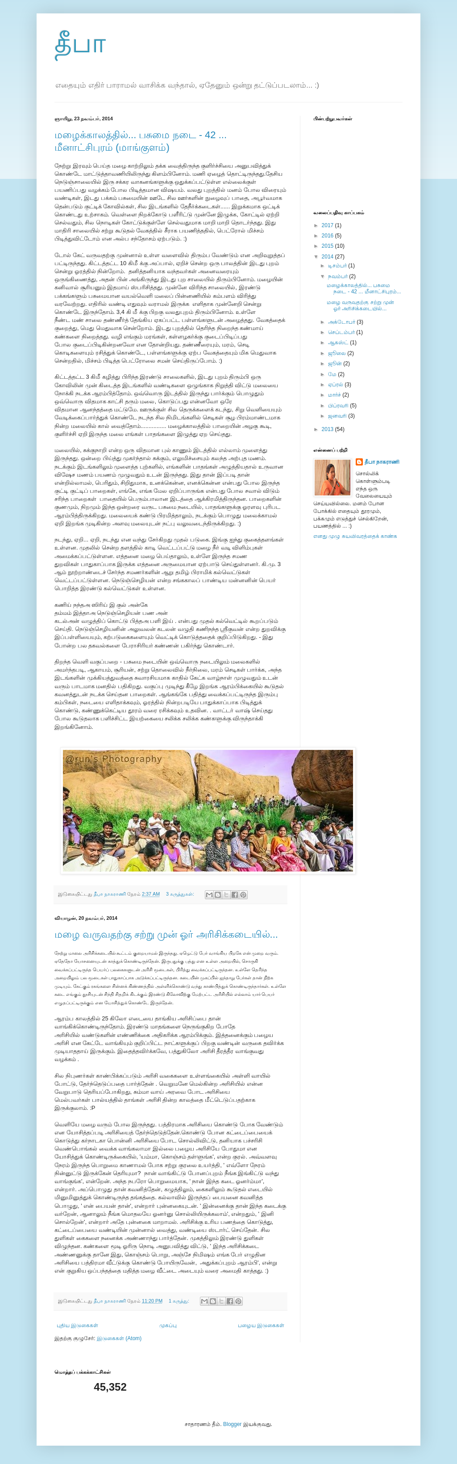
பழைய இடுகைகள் (261, 1325)
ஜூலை (337, 353)
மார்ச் (335, 395)
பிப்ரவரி (339, 405)
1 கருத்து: (180, 1300)
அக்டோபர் (342, 322)
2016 (328, 236)
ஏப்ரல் (336, 384)
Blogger (232, 1424)
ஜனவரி (338, 416)
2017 (328, 225)
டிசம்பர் (338, 265)
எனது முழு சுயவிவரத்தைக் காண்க (355, 536)
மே (333, 374)
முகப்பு (168, 1325)
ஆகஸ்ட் (339, 342)
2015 (328, 246)
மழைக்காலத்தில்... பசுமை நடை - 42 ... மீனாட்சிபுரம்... (364, 288)
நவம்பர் (338, 276)
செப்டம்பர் (342, 332)
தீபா (80, 43)
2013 (328, 429)
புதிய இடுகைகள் (77, 1325)
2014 (328, 257)
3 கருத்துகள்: (180, 894)
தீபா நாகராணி (382, 462)
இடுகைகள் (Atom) (119, 1338)
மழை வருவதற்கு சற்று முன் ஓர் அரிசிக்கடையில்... (166, 934)
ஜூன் (335, 363)
